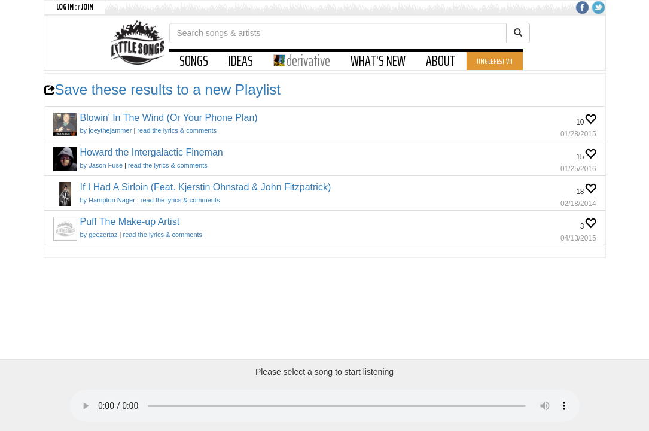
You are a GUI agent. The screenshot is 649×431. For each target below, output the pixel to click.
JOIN (87, 6)
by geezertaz (99, 234)
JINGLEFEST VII (495, 61)
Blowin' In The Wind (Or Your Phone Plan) (169, 118)
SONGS (193, 61)
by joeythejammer (106, 130)
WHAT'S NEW (378, 61)
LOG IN (65, 6)
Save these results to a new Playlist (162, 89)
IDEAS (240, 61)
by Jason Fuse (101, 165)
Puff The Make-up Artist (130, 222)
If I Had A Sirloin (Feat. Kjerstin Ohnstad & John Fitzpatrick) (205, 187)
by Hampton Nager (107, 200)
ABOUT (441, 61)
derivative (301, 61)
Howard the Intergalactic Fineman (151, 152)
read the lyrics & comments (177, 130)
